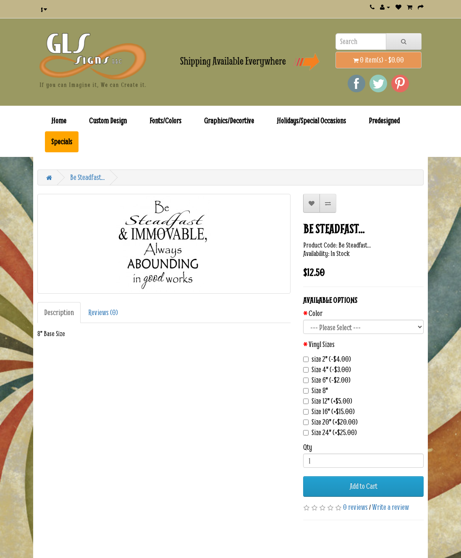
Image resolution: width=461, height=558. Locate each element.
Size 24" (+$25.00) (330, 432)
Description (59, 312)
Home (58, 120)
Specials (61, 141)
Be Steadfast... (87, 177)
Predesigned (384, 120)
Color (315, 313)
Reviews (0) (103, 312)
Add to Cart (363, 486)
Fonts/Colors (165, 120)
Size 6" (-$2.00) (327, 380)
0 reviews (355, 507)
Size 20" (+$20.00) (330, 422)
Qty (307, 447)
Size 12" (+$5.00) (327, 401)
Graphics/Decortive (229, 120)
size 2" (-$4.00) (327, 359)
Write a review (390, 507)
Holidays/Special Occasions (311, 120)
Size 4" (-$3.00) (327, 369)
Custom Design (108, 120)
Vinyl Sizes (322, 344)
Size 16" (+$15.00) (329, 411)
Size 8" (315, 390)
